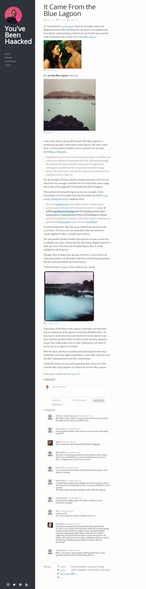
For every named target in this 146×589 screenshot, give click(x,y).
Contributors (10, 61)
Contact (8, 65)
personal (63, 19)
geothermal (62, 204)
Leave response (98, 400)
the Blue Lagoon (88, 36)
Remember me (57, 405)
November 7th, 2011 (66, 511)
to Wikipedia (60, 151)
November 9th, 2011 (73, 550)
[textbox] (81, 390)
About (7, 54)
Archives (8, 57)
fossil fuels (92, 221)
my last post (67, 26)
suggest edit (74, 19)
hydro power (65, 221)
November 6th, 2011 (85, 416)
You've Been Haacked (18, 35)
